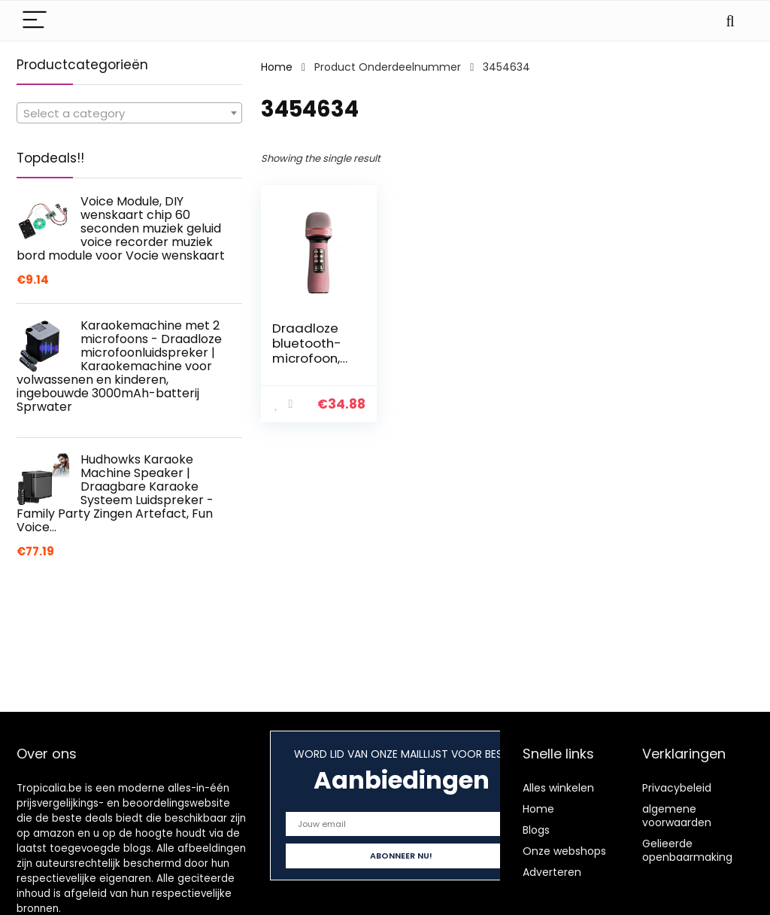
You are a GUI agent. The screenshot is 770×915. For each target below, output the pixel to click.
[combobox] (129, 112)
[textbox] (129, 113)
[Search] (730, 21)
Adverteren (552, 872)
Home (277, 66)
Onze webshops (564, 851)
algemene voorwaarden (676, 815)
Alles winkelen (558, 787)
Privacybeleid (676, 787)
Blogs (536, 829)
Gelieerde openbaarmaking (687, 850)
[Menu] (35, 21)
